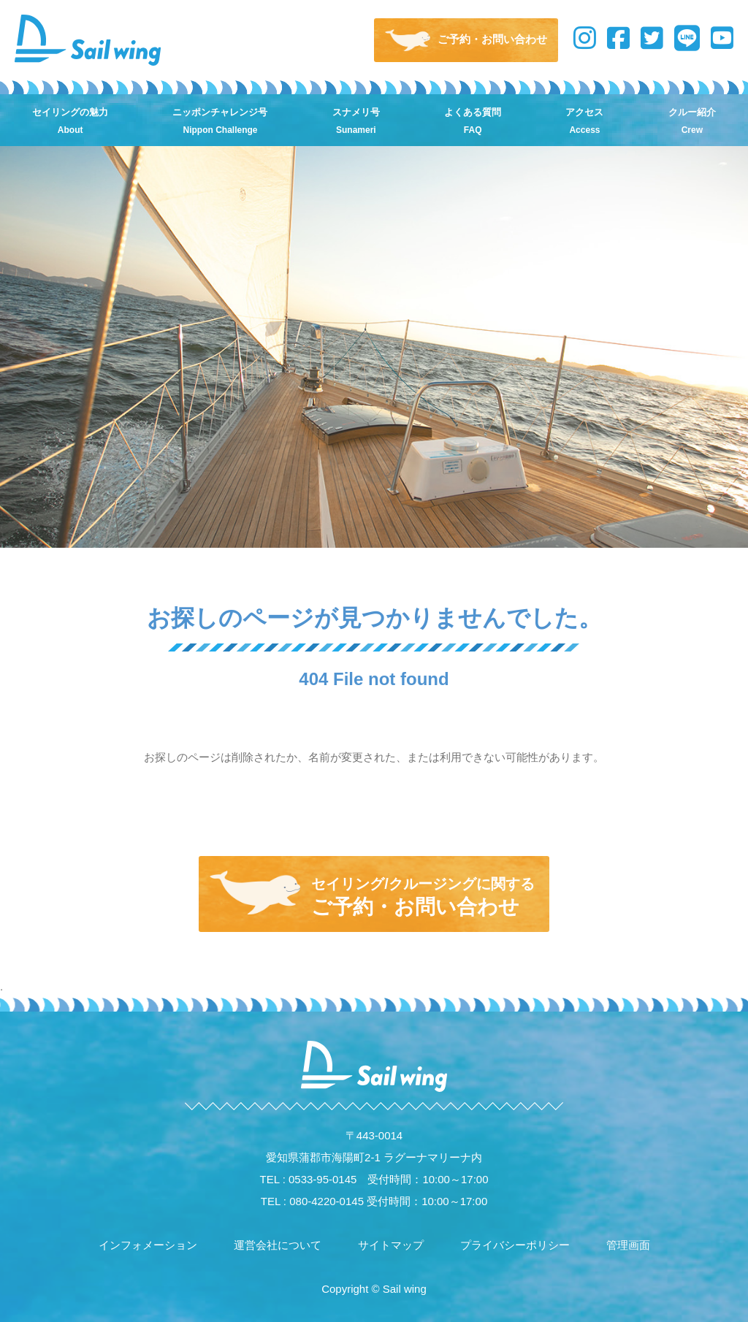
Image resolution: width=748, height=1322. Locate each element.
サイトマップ (391, 1245)
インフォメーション (148, 1245)
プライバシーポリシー (515, 1245)
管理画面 (628, 1245)
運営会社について (277, 1245)
